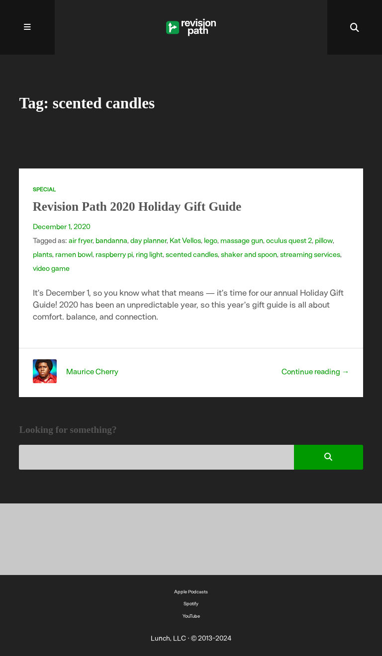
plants (42, 253)
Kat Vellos (185, 240)
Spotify (191, 603)
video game (51, 267)
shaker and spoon (249, 253)
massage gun (241, 240)
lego (210, 240)
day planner (148, 240)
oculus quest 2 (289, 240)
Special (44, 189)
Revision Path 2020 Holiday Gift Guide (137, 206)
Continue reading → (316, 371)
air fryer (81, 240)
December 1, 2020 (62, 226)
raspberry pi (114, 253)
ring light (149, 253)
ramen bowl (74, 253)
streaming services (310, 253)
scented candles (192, 253)
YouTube (191, 616)
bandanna (111, 240)
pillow (324, 240)
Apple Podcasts (191, 591)
